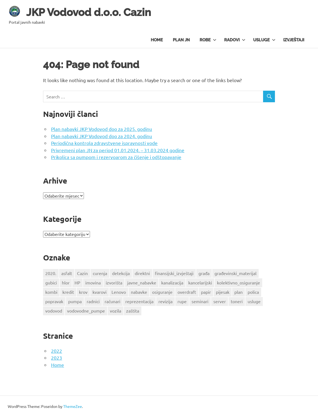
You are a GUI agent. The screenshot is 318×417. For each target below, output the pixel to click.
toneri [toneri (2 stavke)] (237, 301)
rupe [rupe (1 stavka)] (182, 301)
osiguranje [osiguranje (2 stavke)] (162, 292)
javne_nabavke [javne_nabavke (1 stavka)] (141, 282)
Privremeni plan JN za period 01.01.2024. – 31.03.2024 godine (117, 150)
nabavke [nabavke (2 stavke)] (139, 292)
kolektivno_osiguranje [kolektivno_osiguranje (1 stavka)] (238, 282)
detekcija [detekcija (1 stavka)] (121, 273)
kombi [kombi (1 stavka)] (51, 292)
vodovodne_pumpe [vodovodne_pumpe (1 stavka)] (86, 310)
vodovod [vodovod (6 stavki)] (53, 310)
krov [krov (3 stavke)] (83, 292)
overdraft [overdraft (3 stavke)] (186, 292)
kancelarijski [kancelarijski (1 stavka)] (200, 282)
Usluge (264, 39)
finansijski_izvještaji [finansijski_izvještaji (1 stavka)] (174, 273)
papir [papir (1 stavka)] (206, 292)
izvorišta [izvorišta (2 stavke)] (114, 282)
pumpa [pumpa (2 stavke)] (75, 301)
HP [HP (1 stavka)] (77, 282)
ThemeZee (72, 406)
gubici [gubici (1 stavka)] (51, 282)
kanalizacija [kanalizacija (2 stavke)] (172, 282)
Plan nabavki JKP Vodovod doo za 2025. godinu (101, 129)
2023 (56, 357)
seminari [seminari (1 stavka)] (200, 301)
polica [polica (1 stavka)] (253, 292)
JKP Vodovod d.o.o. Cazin (88, 12)
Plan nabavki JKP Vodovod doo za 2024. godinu (101, 136)
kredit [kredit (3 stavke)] (68, 292)
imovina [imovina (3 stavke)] (93, 282)
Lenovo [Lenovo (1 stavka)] (119, 292)
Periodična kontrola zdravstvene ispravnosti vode (104, 143)
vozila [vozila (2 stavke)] (115, 310)
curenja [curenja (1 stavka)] (100, 273)
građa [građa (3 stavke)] (204, 273)
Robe (208, 39)
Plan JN (181, 39)
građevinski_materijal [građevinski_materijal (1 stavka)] (235, 273)
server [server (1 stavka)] (219, 301)
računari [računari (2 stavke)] (112, 301)
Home (157, 39)
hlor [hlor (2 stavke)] (66, 282)
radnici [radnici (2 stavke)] (93, 301)
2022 (56, 351)
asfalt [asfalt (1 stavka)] (66, 273)
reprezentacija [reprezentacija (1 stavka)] (139, 301)
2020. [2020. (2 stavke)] (50, 273)
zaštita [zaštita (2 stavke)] (132, 310)
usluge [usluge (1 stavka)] (254, 301)
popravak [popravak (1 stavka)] (54, 301)
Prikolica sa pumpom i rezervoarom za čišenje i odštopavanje (116, 157)
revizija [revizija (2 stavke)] (165, 301)
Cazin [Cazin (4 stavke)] (82, 273)
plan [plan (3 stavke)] (238, 292)
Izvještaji (293, 39)
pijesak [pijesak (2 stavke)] (222, 292)
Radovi (234, 39)
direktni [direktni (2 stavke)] (142, 273)
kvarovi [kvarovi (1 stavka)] (99, 292)
